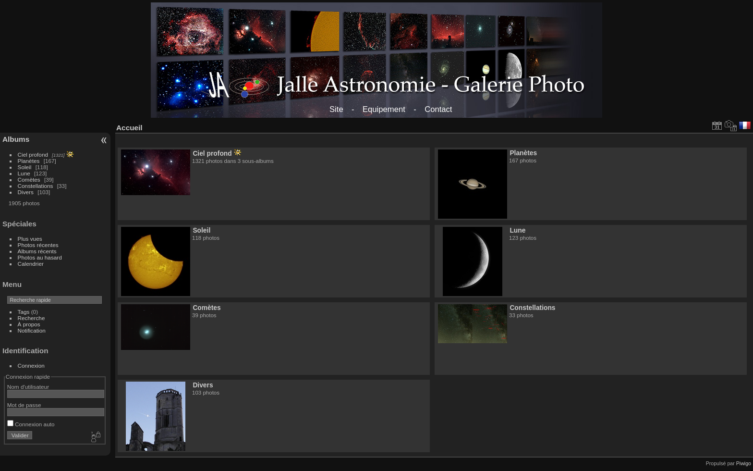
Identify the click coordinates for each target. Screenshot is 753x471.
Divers (26, 192)
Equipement (384, 109)
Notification (32, 330)
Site (336, 109)
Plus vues (30, 239)
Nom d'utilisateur (28, 387)
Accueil (129, 128)
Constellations (35, 186)
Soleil (25, 167)
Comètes (29, 179)
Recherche (31, 318)
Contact (438, 109)
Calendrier (31, 263)
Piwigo (743, 463)
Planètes (29, 161)
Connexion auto (31, 424)
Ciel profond (33, 154)
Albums (15, 139)
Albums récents (37, 251)
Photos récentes (38, 245)
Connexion (31, 365)
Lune (24, 173)
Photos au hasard (40, 257)
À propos (29, 324)
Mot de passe (24, 405)
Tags (24, 312)
